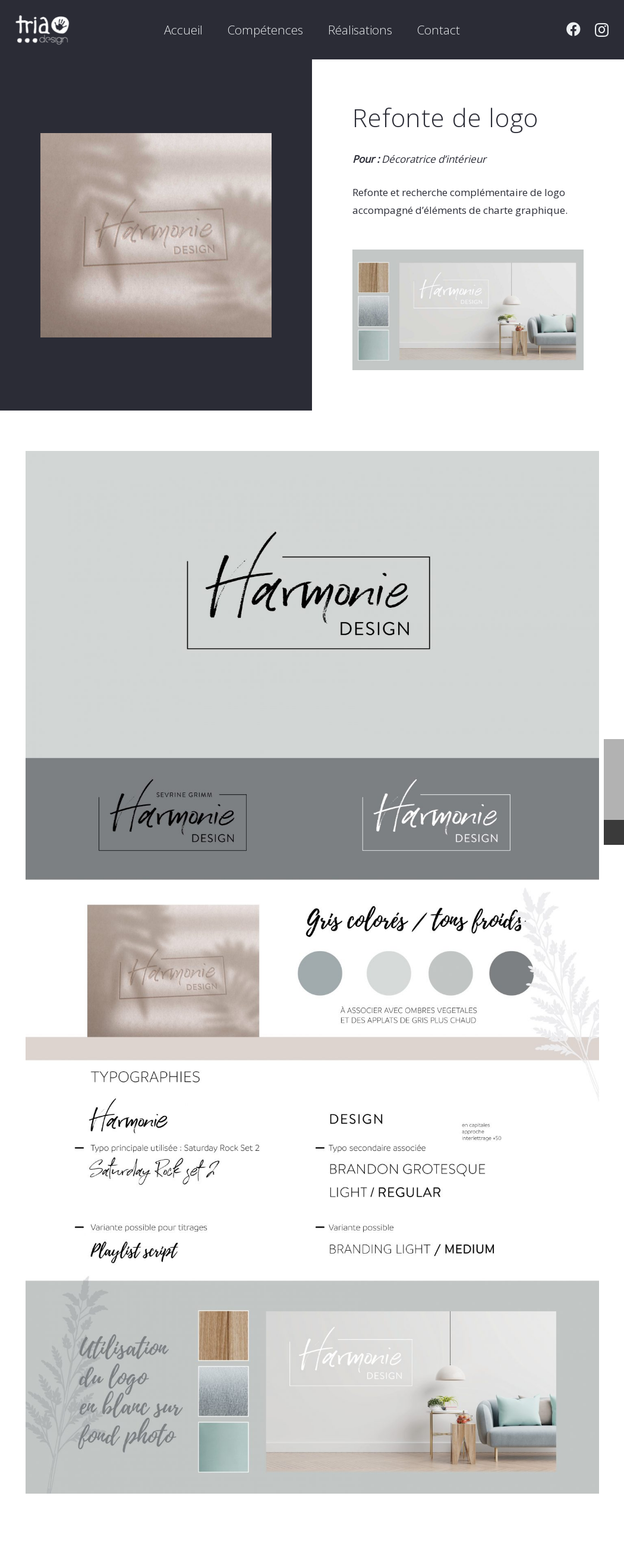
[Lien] (42, 30)
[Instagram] (602, 29)
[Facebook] (573, 29)
